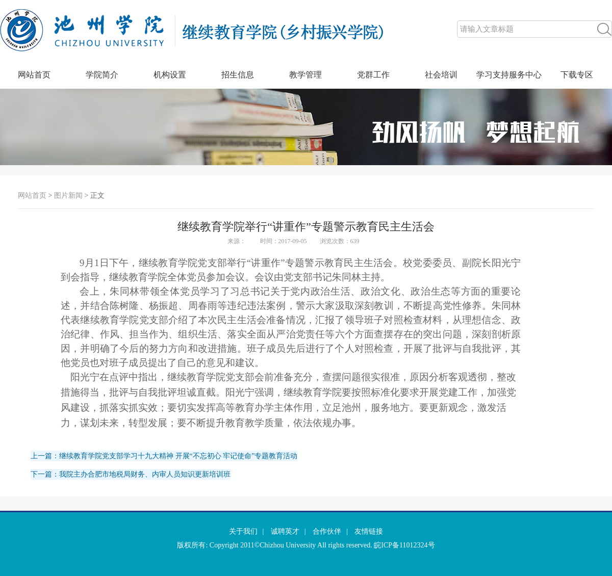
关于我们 (243, 531)
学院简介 (102, 74)
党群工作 (373, 74)
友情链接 (368, 531)
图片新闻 (68, 195)
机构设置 (170, 74)
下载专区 (576, 74)
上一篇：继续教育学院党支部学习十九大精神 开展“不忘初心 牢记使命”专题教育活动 (164, 456)
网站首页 (34, 74)
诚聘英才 (285, 531)
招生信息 (237, 74)
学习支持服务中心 (509, 74)
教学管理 (305, 74)
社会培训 (441, 74)
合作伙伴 (327, 531)
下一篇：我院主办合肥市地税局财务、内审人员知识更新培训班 (131, 474)
